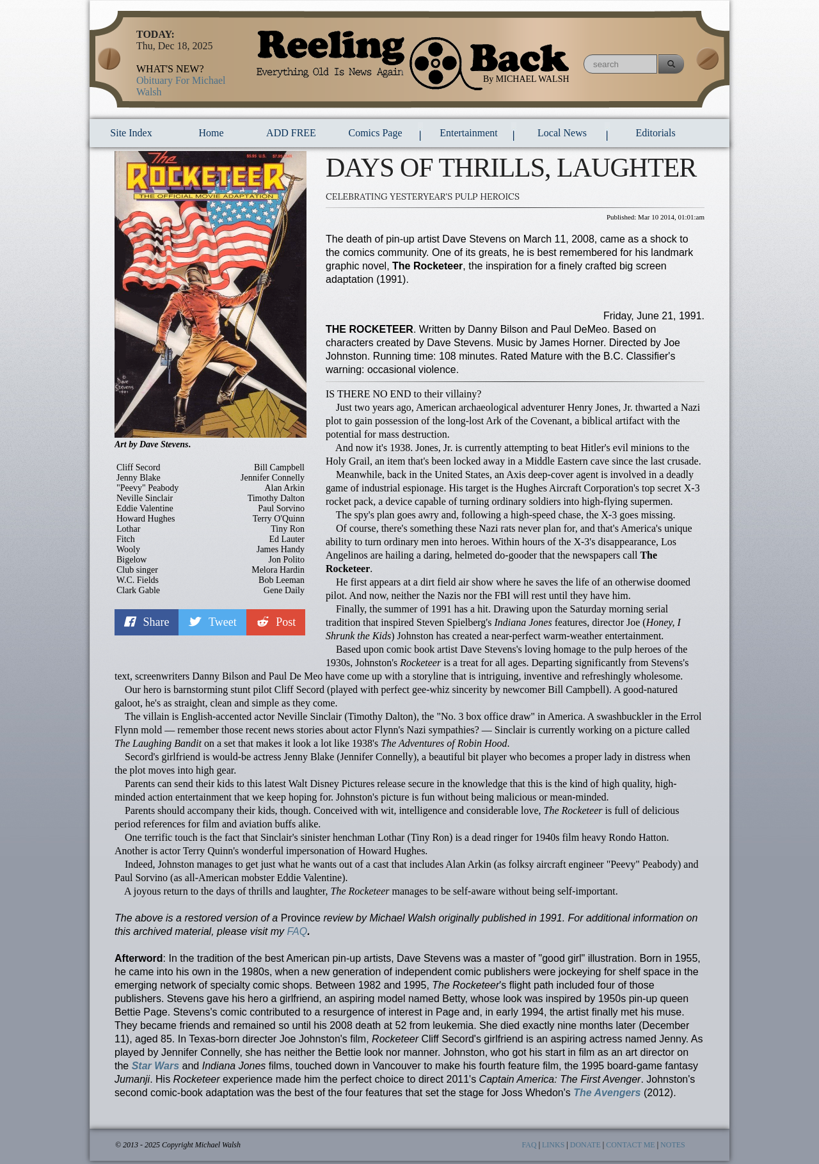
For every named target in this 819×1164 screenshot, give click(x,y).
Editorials (655, 132)
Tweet (212, 622)
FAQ (297, 931)
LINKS (553, 1144)
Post (276, 622)
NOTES (672, 1144)
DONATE (585, 1144)
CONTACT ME (630, 1144)
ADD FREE (291, 132)
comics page (375, 132)
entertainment (469, 132)
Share (146, 622)
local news (562, 132)
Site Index (131, 132)
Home (210, 132)
